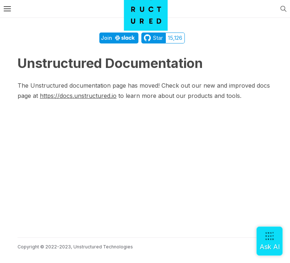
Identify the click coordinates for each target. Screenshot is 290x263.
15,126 (175, 38)
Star (153, 37)
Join (119, 38)
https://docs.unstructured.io (78, 95)
